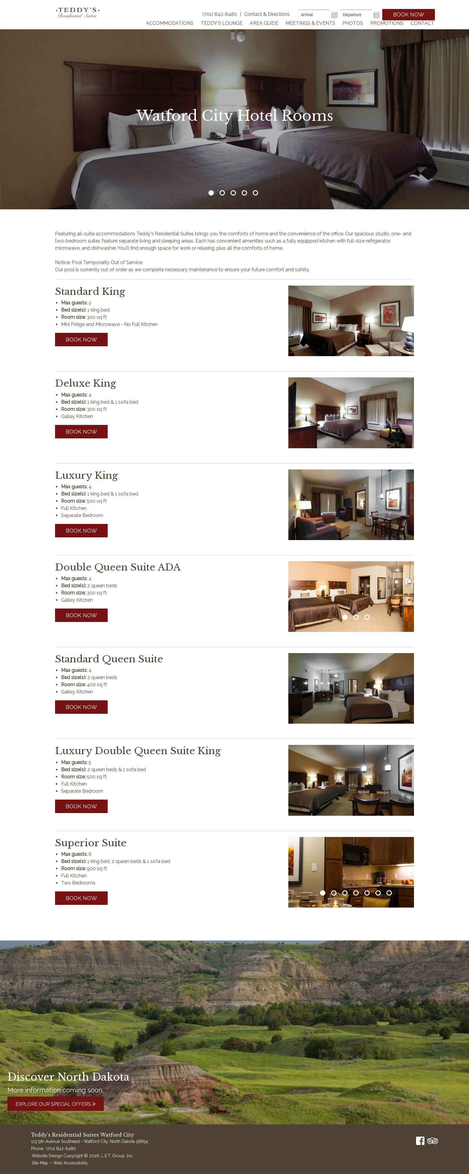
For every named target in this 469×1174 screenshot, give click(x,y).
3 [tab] (233, 193)
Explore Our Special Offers (62, 1103)
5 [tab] (255, 193)
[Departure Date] (356, 15)
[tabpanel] (351, 596)
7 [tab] (389, 893)
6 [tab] (378, 893)
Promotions (386, 31)
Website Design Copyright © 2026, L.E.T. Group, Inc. (82, 1155)
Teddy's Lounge (222, 31)
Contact (422, 31)
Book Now (408, 14)
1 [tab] (211, 193)
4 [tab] (244, 193)
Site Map (40, 1163)
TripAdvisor (432, 1141)
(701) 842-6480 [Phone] (219, 14)
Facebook (420, 1141)
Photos (352, 31)
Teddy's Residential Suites (82, 18)
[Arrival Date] (314, 15)
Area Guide (264, 31)
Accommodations (170, 31)
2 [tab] (222, 193)
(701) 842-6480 (61, 1148)
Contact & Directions (267, 14)
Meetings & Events (310, 31)
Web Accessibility (70, 1163)
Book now (81, 339)
